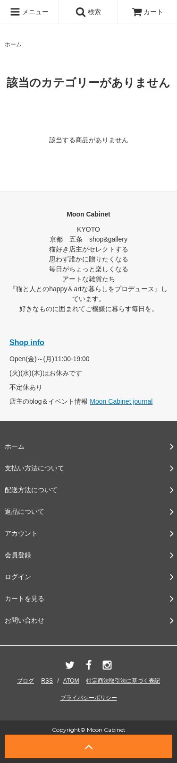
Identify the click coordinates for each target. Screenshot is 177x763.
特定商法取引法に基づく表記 (123, 680)
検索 (88, 12)
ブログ (25, 680)
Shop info (26, 342)
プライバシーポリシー (88, 697)
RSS (47, 680)
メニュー (29, 12)
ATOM (71, 680)
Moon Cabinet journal (121, 401)
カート (148, 12)
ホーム (13, 44)
